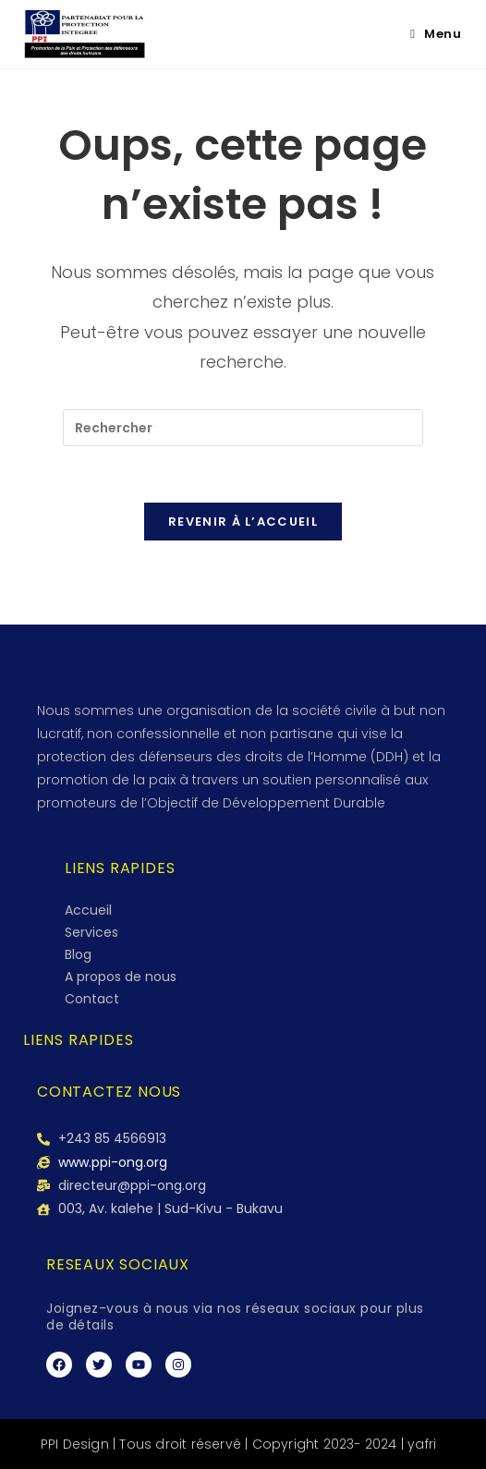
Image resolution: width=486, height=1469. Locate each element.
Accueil (88, 910)
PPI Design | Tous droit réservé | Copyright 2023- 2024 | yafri (238, 1444)
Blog (78, 954)
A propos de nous (120, 976)
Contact (92, 998)
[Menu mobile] (435, 33)
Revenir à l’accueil (243, 521)
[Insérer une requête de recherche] (243, 427)
